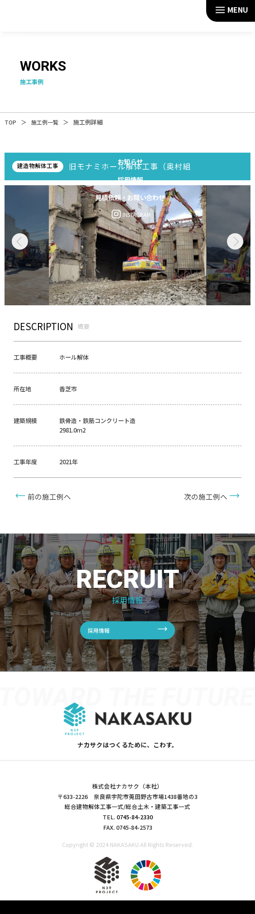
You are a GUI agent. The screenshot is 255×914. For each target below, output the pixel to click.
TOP (15, 122)
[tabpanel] (128, 245)
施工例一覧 (51, 122)
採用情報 (100, 630)
